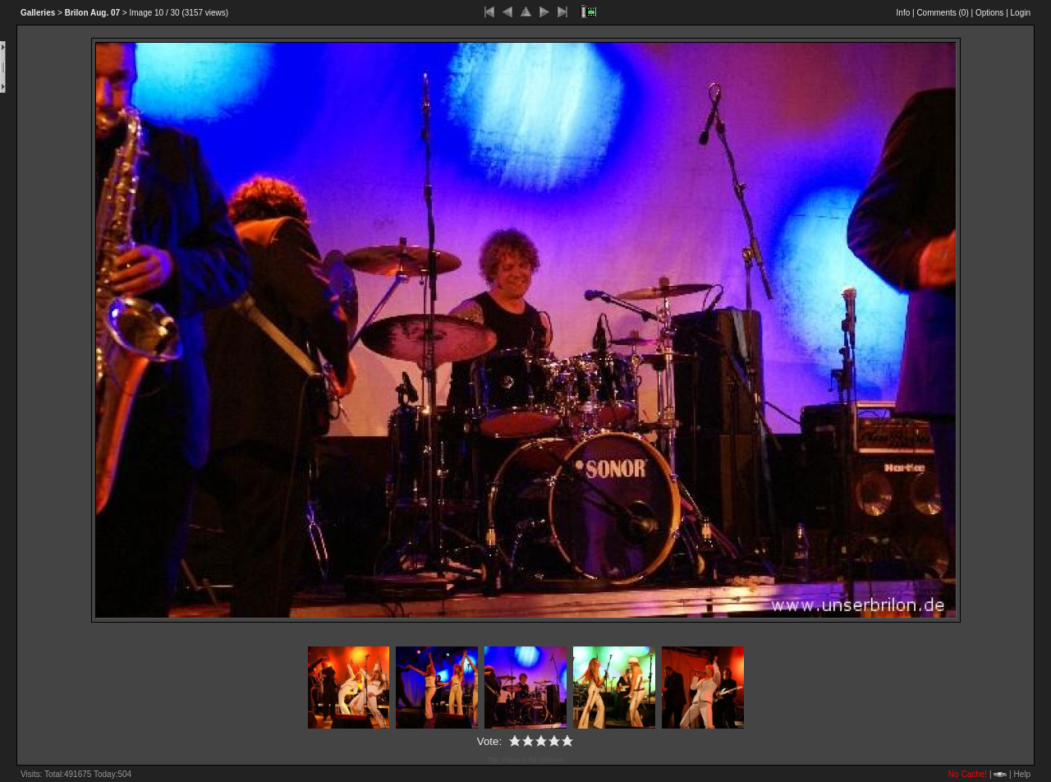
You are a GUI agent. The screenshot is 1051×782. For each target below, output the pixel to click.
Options (989, 12)
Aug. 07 (92, 12)
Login (1020, 12)
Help (1021, 774)
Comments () (942, 12)
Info (904, 12)
